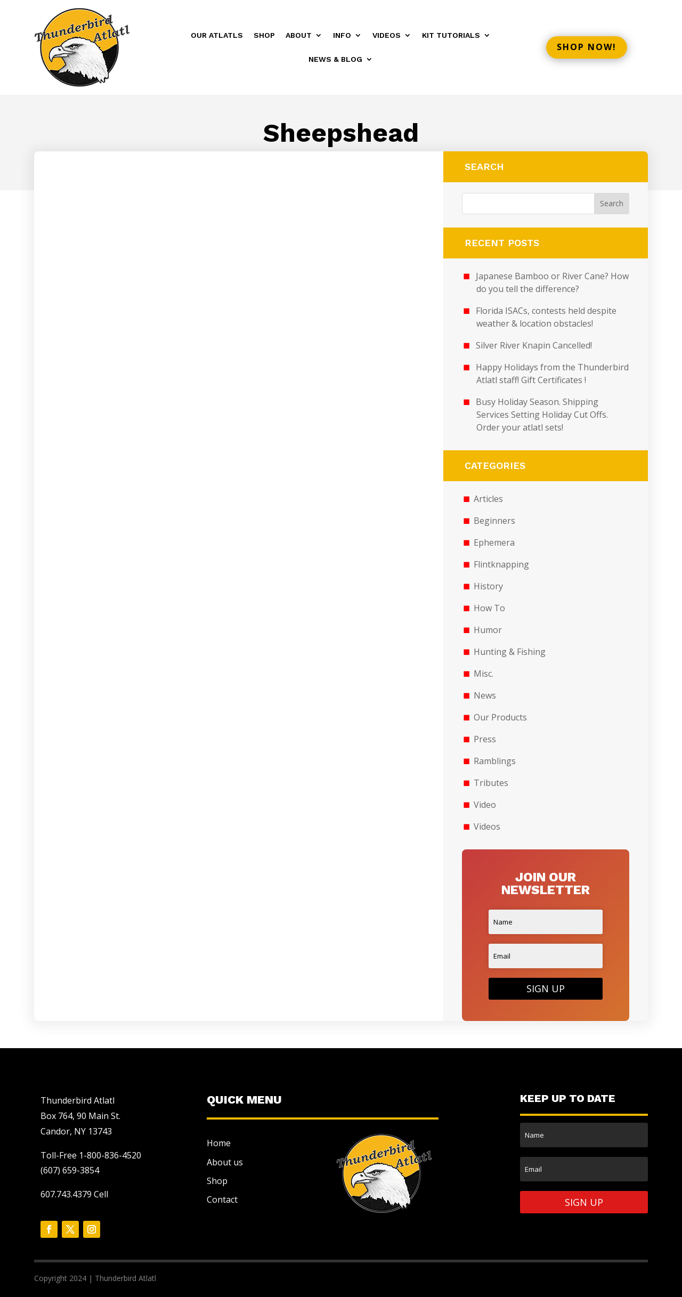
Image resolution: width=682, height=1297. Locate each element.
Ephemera (494, 542)
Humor (488, 630)
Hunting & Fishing (510, 652)
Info (342, 35)
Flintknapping (501, 564)
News (485, 695)
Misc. (483, 673)
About (299, 35)
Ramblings (495, 761)
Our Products (500, 717)
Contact (222, 1199)
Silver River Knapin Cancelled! (534, 345)
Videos (386, 35)
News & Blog (335, 59)
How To (489, 608)
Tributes (491, 783)
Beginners (494, 520)
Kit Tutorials (451, 35)
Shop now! (586, 47)
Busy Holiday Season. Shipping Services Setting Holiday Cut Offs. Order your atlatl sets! (542, 414)
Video (485, 804)
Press (485, 739)
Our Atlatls (217, 35)
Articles (488, 499)
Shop (264, 35)
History (488, 586)
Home (219, 1143)
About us (225, 1162)
